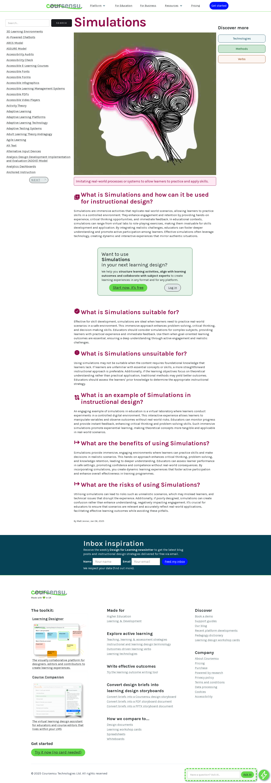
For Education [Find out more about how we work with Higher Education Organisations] (123, 5)
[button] (97, 6)
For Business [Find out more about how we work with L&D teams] (148, 5)
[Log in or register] (219, 6)
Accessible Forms (18, 77)
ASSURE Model (16, 48)
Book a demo (204, 616)
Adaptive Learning (18, 111)
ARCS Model (14, 43)
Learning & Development (124, 621)
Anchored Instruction (20, 172)
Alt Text (11, 145)
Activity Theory (16, 105)
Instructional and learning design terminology (139, 644)
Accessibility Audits (20, 54)
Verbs (242, 59)
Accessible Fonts (18, 71)
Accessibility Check (19, 60)
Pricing (200, 663)
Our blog (201, 626)
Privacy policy (204, 677)
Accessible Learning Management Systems (35, 88)
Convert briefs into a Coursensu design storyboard (141, 696)
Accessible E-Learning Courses (27, 65)
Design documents (120, 724)
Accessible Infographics (22, 83)
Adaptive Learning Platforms (26, 117)
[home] (64, 5)
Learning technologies (122, 653)
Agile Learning (16, 140)
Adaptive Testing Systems (24, 128)
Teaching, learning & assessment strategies (137, 639)
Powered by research (209, 672)
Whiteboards (115, 739)
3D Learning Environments (24, 31)
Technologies (242, 38)
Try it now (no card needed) (58, 752)
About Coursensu (207, 658)
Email (127, 561)
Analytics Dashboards (21, 166)
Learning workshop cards (124, 729)
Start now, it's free (128, 287)
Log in (172, 287)
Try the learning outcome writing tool (132, 672)
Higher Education (119, 616)
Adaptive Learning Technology (26, 122)
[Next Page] (38, 180)
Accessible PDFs (17, 94)
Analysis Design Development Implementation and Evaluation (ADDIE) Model (38, 158)
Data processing (206, 687)
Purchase (201, 668)
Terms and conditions (210, 682)
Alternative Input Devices (23, 151)
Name (87, 561)
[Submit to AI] (247, 774)
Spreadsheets (116, 734)
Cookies (200, 691)
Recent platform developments (216, 630)
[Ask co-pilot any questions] (264, 775)
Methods (242, 49)
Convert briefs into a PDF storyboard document (139, 701)
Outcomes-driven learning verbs (129, 649)
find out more (123, 568)
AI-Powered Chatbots (20, 37)
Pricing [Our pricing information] (195, 5)
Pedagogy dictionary (209, 635)
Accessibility (203, 696)
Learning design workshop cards (217, 640)
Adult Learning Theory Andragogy (29, 134)
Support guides (206, 621)
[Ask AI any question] (213, 774)
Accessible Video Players (23, 100)
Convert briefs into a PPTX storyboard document (140, 706)
